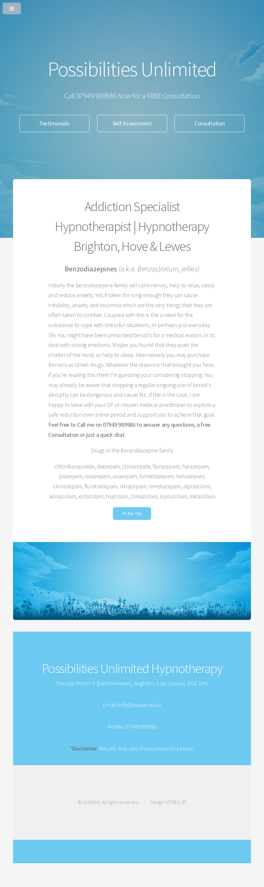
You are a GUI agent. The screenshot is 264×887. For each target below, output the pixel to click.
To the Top (132, 513)
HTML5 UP (176, 802)
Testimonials (54, 123)
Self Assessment (132, 123)
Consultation (209, 123)
